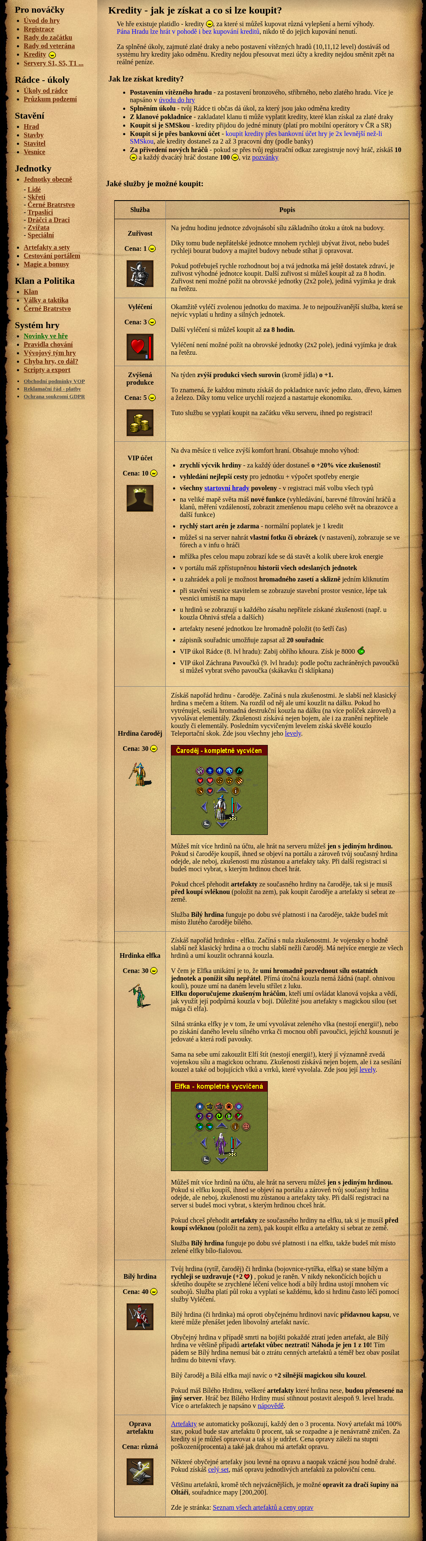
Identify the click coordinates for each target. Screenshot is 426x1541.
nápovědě (270, 1405)
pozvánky (265, 157)
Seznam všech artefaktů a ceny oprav (263, 1507)
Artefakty (184, 1423)
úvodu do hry (177, 99)
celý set (218, 1469)
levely (293, 733)
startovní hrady (226, 488)
